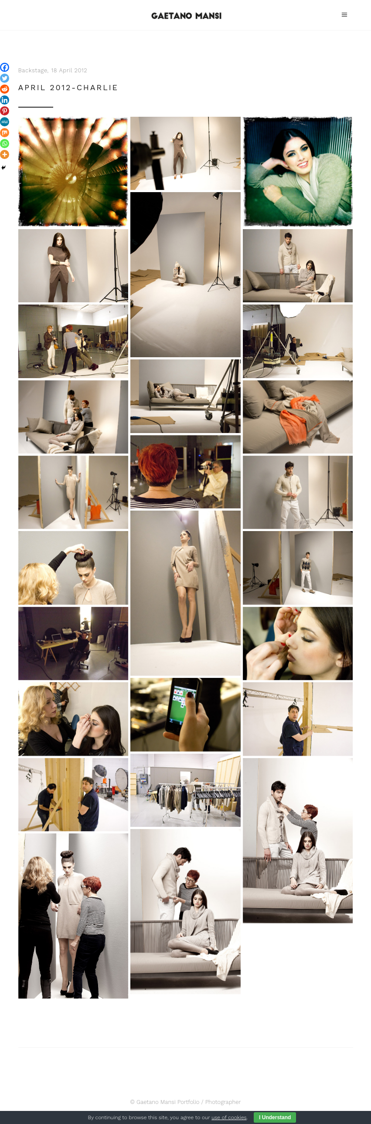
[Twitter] (4, 78)
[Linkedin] (4, 100)
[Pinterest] (4, 110)
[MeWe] (4, 121)
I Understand (275, 1117)
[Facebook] (4, 67)
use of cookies (228, 1117)
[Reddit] (4, 89)
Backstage (33, 70)
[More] (4, 154)
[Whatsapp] (4, 143)
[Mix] (4, 132)
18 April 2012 (69, 70)
